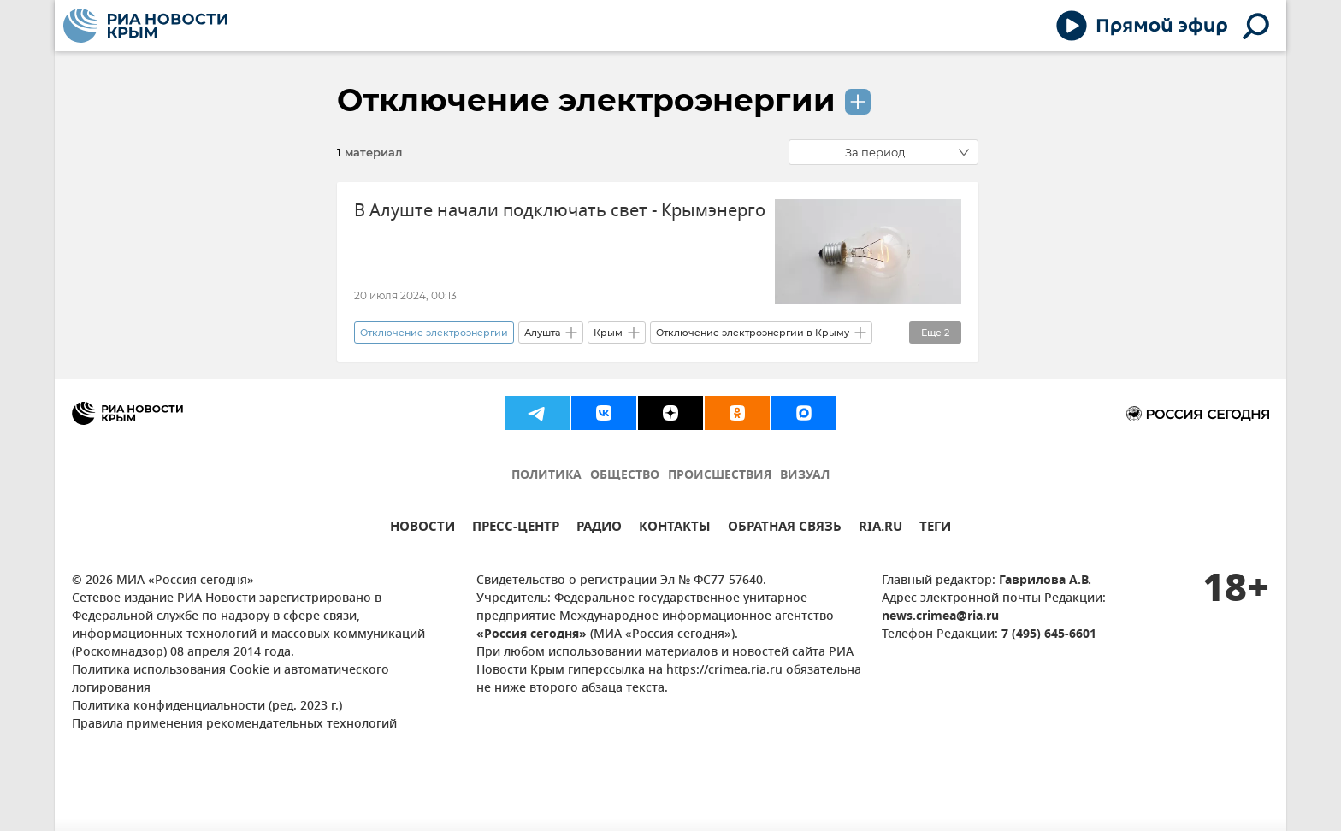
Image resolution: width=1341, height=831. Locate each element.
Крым (608, 333)
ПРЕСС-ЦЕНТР (515, 529)
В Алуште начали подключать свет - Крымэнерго (559, 210)
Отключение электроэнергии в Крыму (752, 333)
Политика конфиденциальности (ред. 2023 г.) (207, 706)
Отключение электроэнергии (586, 100)
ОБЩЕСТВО (624, 476)
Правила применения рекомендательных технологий (234, 724)
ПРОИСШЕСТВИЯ (719, 476)
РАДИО (599, 529)
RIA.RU (880, 529)
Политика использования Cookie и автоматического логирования (230, 679)
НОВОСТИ (422, 529)
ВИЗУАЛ (805, 476)
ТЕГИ (935, 529)
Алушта (542, 333)
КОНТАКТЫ (675, 529)
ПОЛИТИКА (546, 476)
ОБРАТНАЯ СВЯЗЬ (785, 529)
